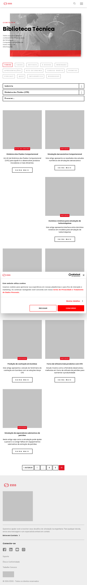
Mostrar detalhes (73, 301)
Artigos (32, 65)
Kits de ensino (34, 70)
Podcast (9, 76)
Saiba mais (22, 170)
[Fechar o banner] (83, 275)
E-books (46, 65)
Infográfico (36, 76)
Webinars (61, 65)
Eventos (72, 70)
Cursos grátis (55, 70)
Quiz (21, 76)
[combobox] (43, 85)
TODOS (7, 65)
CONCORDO (71, 308)
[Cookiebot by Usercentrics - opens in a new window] (70, 275)
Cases (20, 65)
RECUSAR (43, 308)
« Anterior (28, 467)
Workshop (54, 76)
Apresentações (12, 70)
